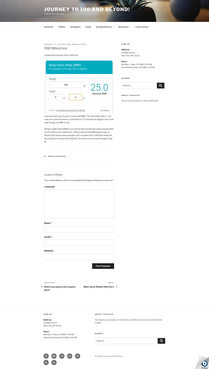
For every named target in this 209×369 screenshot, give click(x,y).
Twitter (61, 27)
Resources (124, 27)
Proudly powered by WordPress (109, 356)
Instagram (75, 27)
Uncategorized (57, 156)
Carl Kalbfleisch (76, 44)
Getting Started (105, 27)
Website (48, 251)
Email (88, 27)
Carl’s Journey (141, 27)
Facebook (48, 27)
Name (48, 223)
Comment (49, 186)
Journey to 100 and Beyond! (87, 9)
